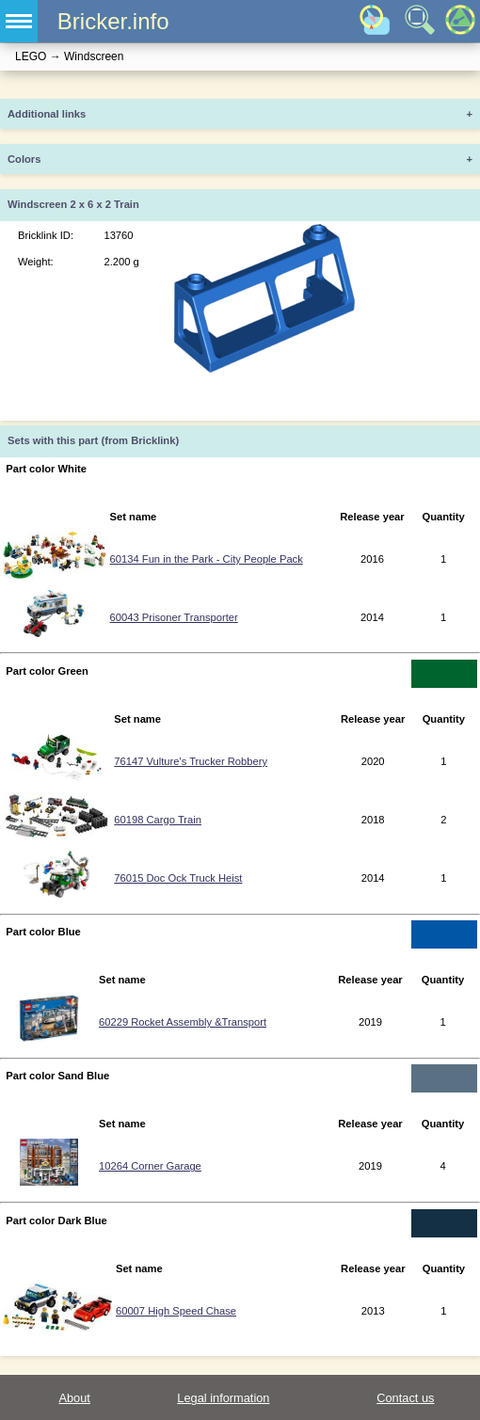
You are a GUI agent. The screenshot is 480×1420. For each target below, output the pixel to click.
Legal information (223, 1398)
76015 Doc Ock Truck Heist (178, 878)
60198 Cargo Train (157, 819)
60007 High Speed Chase (176, 1310)
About (73, 1398)
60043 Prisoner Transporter (174, 617)
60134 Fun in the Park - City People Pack (206, 559)
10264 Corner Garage (150, 1166)
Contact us (405, 1398)
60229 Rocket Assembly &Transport (182, 1022)
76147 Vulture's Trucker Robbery (190, 761)
